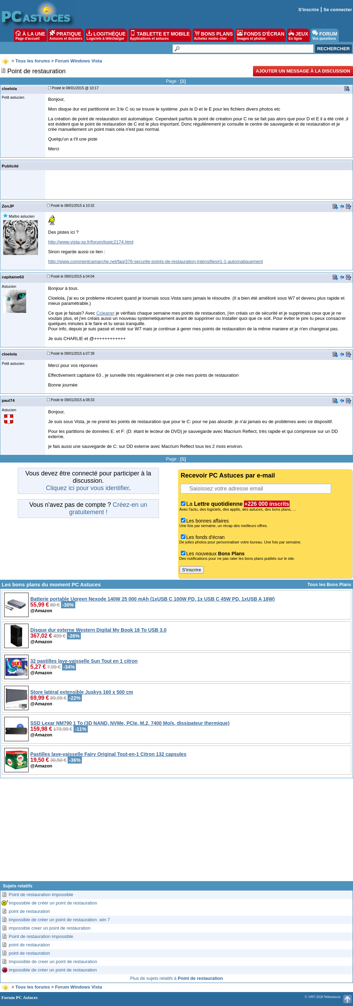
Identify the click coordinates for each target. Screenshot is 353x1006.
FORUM (324, 35)
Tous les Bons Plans (329, 584)
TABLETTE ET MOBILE (160, 35)
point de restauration (29, 911)
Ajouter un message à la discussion (303, 71)
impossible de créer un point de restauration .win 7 (59, 919)
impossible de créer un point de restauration (53, 970)
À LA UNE (30, 35)
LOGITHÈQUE (105, 35)
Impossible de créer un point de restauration (53, 903)
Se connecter (337, 9)
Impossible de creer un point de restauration (53, 961)
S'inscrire (308, 9)
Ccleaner (106, 313)
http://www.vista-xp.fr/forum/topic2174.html (90, 242)
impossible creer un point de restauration (50, 928)
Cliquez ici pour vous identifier (87, 488)
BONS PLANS (213, 35)
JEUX (298, 35)
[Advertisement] (176, 832)
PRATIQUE (66, 35)
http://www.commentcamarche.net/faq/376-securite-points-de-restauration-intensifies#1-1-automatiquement (155, 261)
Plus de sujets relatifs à (176, 978)
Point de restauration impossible (41, 894)
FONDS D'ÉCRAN (260, 35)
